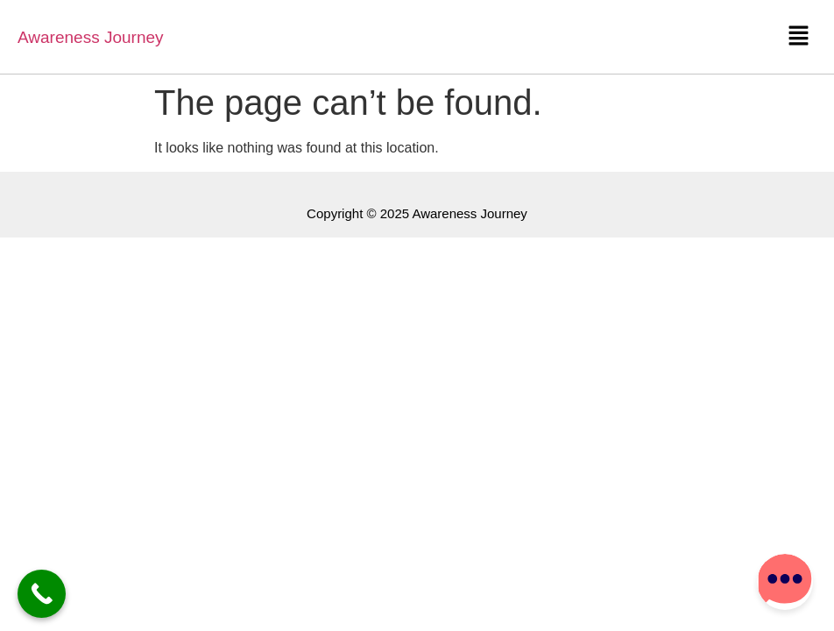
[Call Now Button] (42, 594)
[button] (798, 37)
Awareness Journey (91, 37)
